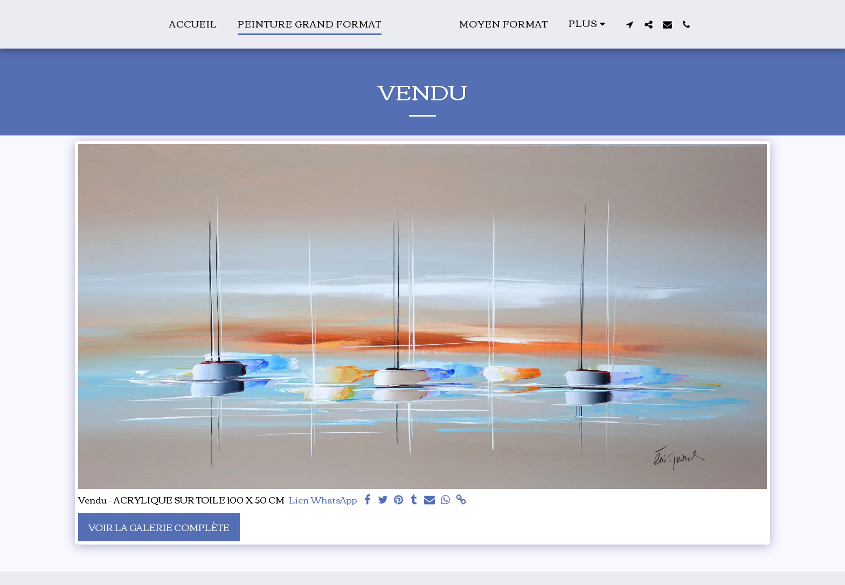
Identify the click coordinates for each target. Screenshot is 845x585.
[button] (681, 24)
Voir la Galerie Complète (159, 527)
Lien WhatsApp (323, 500)
